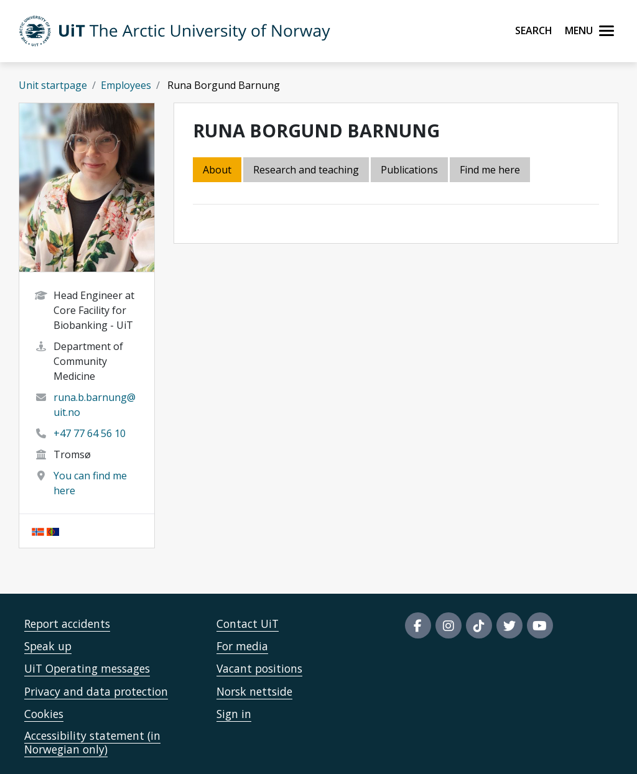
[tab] (410, 170)
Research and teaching (306, 170)
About (217, 170)
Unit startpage (53, 85)
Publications (409, 170)
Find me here (490, 170)
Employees (126, 85)
